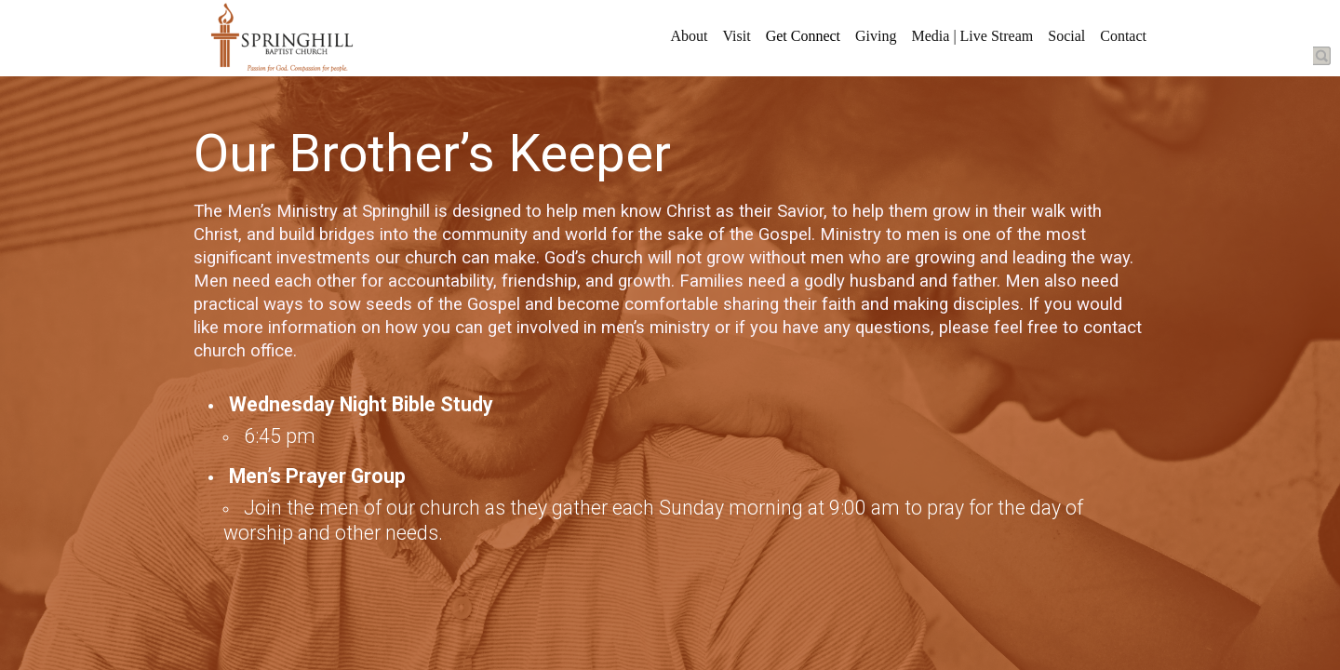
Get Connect (803, 36)
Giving (875, 36)
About (688, 36)
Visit (736, 36)
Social (1066, 36)
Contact (1123, 36)
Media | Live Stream (973, 36)
